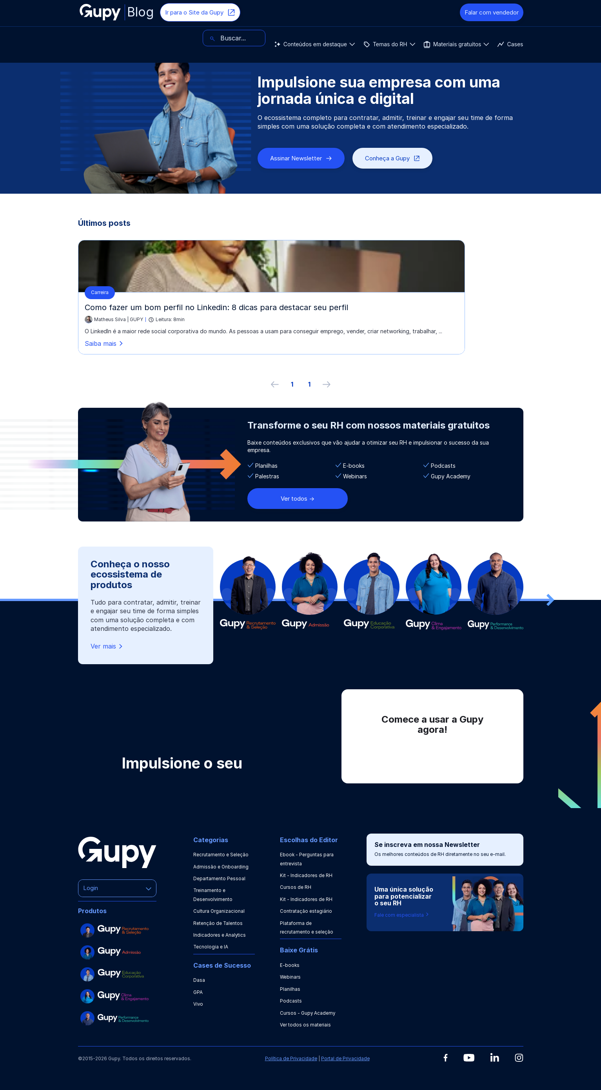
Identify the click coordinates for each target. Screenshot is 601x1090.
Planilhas (290, 989)
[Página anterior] (275, 384)
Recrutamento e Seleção (221, 854)
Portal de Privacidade (345, 1058)
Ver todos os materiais (305, 1025)
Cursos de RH (295, 887)
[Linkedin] (494, 1057)
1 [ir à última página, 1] (309, 384)
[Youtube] (468, 1058)
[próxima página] (326, 384)
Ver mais (107, 646)
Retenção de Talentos (218, 923)
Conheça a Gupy (392, 158)
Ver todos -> (297, 498)
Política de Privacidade (291, 1058)
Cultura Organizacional (219, 911)
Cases (316, 38)
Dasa (199, 980)
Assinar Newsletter (301, 158)
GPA (198, 992)
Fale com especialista (402, 915)
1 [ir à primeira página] (292, 384)
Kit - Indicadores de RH (306, 875)
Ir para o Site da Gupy (200, 12)
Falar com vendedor (492, 12)
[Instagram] (519, 1058)
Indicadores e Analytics (219, 935)
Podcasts (291, 1001)
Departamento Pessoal (219, 878)
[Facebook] (445, 1058)
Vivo (198, 1004)
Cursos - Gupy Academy (308, 1013)
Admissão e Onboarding (221, 867)
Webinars (290, 977)
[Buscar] (492, 38)
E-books (290, 965)
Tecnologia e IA (211, 947)
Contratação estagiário (306, 911)
